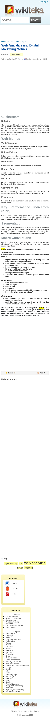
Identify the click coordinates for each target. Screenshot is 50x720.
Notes (10, 42)
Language (9, 635)
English (8, 649)
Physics (8, 645)
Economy (9, 656)
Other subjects (21, 42)
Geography (9, 650)
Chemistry (9, 647)
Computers (9, 652)
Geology (9, 678)
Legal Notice (27, 711)
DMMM (20, 568)
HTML (12, 588)
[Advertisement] (25, 32)
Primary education (12, 616)
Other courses (11, 627)
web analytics (34, 563)
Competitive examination (14, 626)
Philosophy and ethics (13, 639)
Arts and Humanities (13, 691)
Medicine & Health (12, 663)
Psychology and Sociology (15, 690)
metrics (29, 567)
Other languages (11, 675)
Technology (10, 676)
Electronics (9, 654)
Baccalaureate (11, 620)
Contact (36, 711)
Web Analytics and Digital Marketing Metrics (20, 47)
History (8, 637)
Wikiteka (14, 711)
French (8, 667)
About (20, 711)
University (9, 624)
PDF (11, 594)
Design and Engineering (14, 686)
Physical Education (12, 684)
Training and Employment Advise (17, 665)
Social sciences (11, 658)
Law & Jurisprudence (13, 660)
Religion (8, 682)
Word (11, 583)
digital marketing (11, 564)
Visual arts (9, 688)
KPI (20, 564)
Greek (8, 673)
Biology (8, 643)
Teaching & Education (13, 662)
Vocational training (12, 622)
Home (3, 42)
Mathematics (10, 641)
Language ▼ (44, 2)
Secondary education (13, 618)
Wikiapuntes (23, 715)
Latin (7, 671)
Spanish (8, 669)
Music (8, 680)
